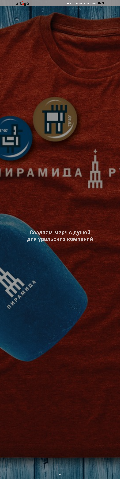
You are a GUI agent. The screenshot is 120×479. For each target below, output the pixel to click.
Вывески (86, 3)
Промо (94, 3)
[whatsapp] (103, 3)
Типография (70, 3)
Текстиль (79, 3)
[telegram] (99, 3)
